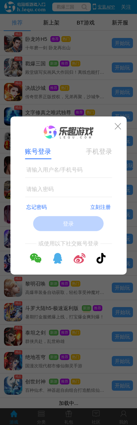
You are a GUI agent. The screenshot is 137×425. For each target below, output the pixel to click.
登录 (68, 224)
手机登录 (99, 151)
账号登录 (38, 151)
